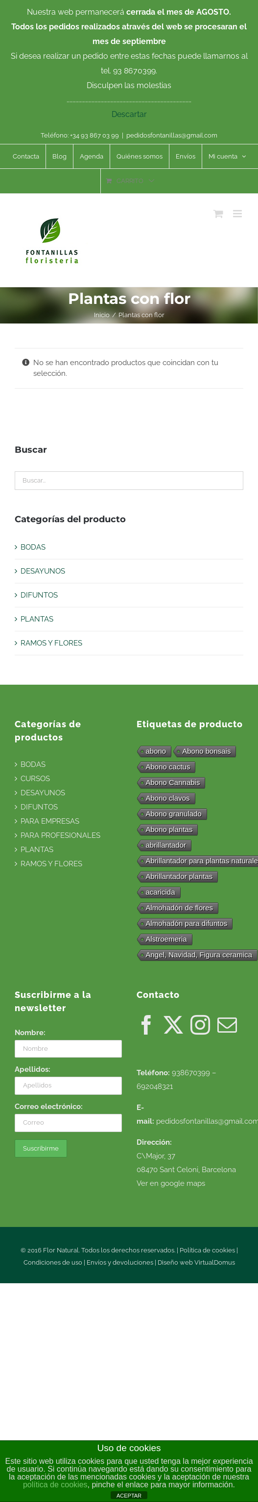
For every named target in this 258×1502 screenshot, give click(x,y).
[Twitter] (173, 1025)
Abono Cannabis (173, 782)
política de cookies (55, 1484)
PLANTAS (37, 619)
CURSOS (35, 778)
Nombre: (30, 1032)
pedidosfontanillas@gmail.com (171, 135)
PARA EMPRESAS (50, 821)
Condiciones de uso (52, 1262)
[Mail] (227, 1025)
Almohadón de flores (179, 907)
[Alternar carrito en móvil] (218, 213)
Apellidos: (32, 1069)
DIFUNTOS (39, 595)
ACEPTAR (129, 1496)
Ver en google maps (171, 1183)
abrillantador (166, 845)
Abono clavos (168, 798)
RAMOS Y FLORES (51, 643)
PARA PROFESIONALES (60, 835)
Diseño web (176, 1262)
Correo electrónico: (49, 1106)
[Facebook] (146, 1025)
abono (156, 751)
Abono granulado (174, 813)
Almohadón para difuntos (187, 923)
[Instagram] (200, 1025)
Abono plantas (169, 829)
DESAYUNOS (43, 571)
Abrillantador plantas (179, 876)
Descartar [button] (129, 114)
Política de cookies (207, 1250)
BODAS (33, 547)
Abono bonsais (206, 751)
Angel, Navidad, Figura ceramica (199, 954)
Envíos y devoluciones (120, 1262)
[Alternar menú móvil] (238, 213)
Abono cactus (168, 767)
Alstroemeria (166, 939)
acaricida (160, 892)
